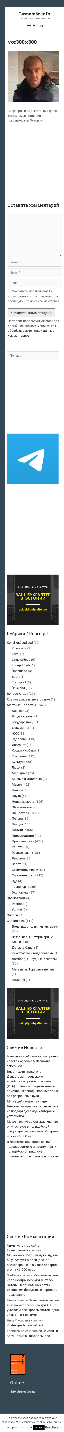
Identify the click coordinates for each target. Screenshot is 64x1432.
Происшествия (23, 841)
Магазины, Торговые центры (33, 969)
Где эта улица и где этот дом (28, 699)
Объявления (16, 898)
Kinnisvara (19, 648)
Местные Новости (20, 705)
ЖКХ (15, 733)
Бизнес (17, 711)
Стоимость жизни (25, 870)
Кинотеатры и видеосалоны (33, 953)
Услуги (17, 909)
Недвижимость (23, 802)
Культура (18, 762)
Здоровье (19, 739)
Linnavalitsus (21, 660)
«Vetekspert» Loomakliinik (25, 1325)
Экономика (20, 892)
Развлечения (21, 853)
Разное (17, 904)
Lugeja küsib (21, 665)
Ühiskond (18, 688)
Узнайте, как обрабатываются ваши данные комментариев (32, 330)
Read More (51, 1427)
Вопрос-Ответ (17, 694)
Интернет (19, 745)
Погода (17, 824)
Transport (19, 682)
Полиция (18, 980)
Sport (16, 677)
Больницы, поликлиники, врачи (35, 926)
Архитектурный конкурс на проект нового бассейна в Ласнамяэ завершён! (32, 1061)
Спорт (16, 864)
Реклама (18, 858)
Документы (20, 728)
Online (22, 1392)
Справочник (16, 921)
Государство (21, 722)
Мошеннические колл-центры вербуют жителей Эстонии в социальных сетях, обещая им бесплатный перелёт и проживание (32, 1285)
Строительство (23, 875)
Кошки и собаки (24, 750)
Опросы (13, 915)
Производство (23, 836)
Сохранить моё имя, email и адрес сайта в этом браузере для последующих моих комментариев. (34, 296)
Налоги (17, 790)
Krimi (15, 654)
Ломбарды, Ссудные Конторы (34, 959)
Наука (16, 796)
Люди (16, 767)
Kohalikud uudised (20, 643)
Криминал (19, 756)
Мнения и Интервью (27, 779)
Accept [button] (38, 1427)
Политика (19, 830)
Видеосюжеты (22, 716)
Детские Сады (22, 947)
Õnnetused (19, 671)
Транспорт (19, 887)
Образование (22, 807)
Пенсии (17, 818)
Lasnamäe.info (34, 14)
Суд (14, 881)
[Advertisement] (32, 159)
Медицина (19, 773)
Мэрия (17, 784)
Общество (19, 813)
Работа (17, 847)
